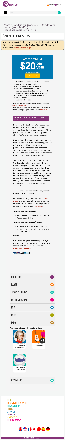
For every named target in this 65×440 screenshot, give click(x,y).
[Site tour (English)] (20, 429)
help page (37, 206)
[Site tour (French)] (30, 429)
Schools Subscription (19, 106)
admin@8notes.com (22, 248)
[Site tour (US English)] (25, 429)
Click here (43, 110)
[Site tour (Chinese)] (39, 429)
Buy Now (32, 75)
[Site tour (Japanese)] (34, 429)
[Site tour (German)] (48, 429)
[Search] (59, 12)
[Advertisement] (32, 19)
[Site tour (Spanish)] (43, 429)
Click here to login (22, 47)
